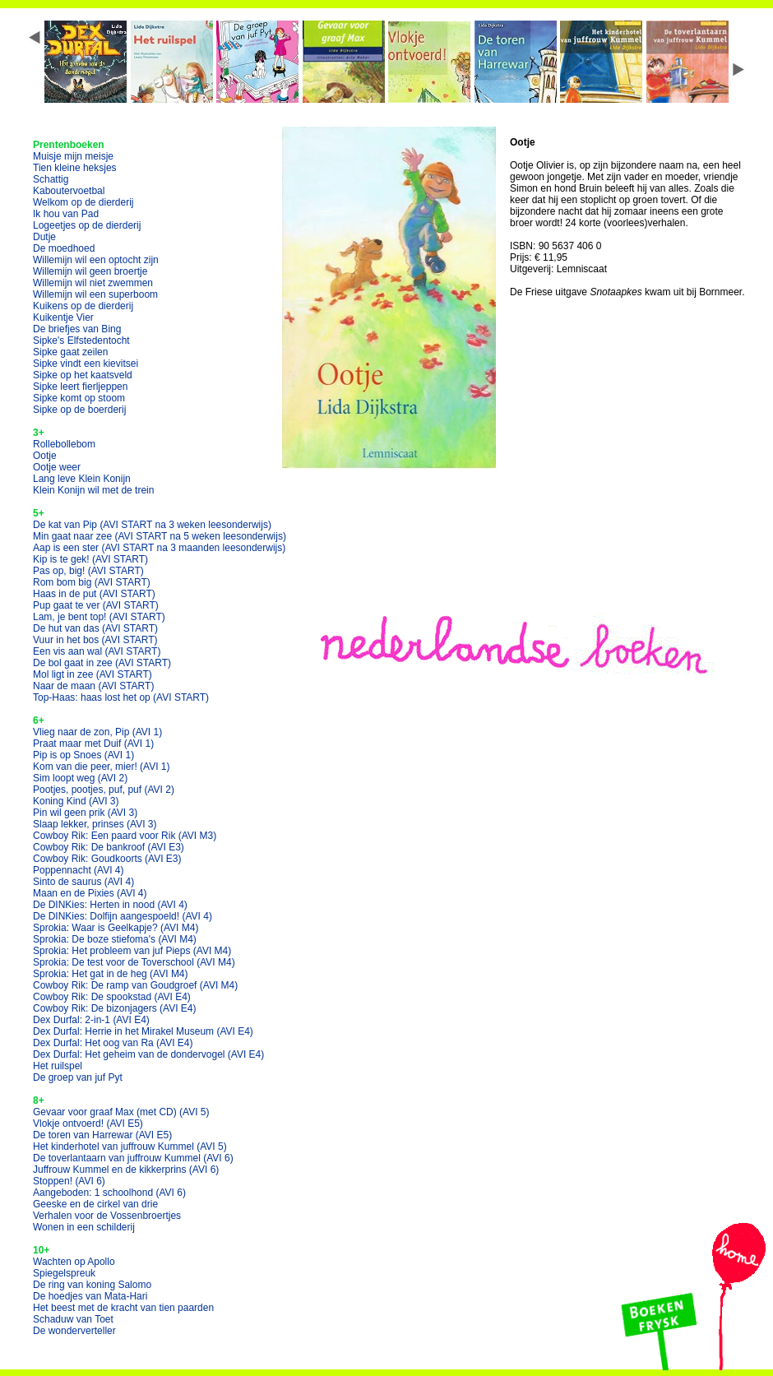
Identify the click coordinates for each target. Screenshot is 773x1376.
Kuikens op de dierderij (83, 306)
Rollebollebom (64, 444)
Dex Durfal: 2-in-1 (91, 1020)
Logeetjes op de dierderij (87, 225)
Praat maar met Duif (93, 743)
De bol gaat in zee (102, 663)
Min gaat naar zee (159, 536)
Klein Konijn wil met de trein (93, 490)
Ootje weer (57, 467)
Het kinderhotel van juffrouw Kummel (130, 1146)
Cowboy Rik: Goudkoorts (107, 858)
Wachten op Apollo (74, 1261)
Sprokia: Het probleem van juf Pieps (132, 951)
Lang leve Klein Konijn (82, 478)
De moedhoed (64, 248)
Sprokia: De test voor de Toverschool (134, 962)
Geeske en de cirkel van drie (95, 1204)
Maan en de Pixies (90, 893)
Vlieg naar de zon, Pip (97, 732)
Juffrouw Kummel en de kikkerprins (126, 1169)
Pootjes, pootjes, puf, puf (103, 789)
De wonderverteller (74, 1331)
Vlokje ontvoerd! (88, 1123)
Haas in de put (94, 594)
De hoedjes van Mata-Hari (90, 1296)
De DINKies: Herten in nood (110, 904)
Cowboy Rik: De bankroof (108, 847)
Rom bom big (91, 582)
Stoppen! (69, 1181)
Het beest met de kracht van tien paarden (123, 1307)
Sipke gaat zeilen (70, 352)
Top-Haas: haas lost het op (121, 697)
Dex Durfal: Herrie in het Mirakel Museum (143, 1031)
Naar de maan (93, 686)
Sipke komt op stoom (79, 398)
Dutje (44, 237)
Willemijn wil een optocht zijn (96, 260)
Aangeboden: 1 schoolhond (109, 1192)
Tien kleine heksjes (75, 168)
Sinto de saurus (83, 881)
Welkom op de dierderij (83, 202)
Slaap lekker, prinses (95, 824)
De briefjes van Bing (77, 329)
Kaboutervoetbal (68, 191)
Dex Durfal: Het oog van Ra (113, 1043)
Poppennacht (78, 870)
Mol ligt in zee (92, 674)
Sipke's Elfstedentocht (81, 340)
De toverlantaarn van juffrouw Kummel (133, 1158)
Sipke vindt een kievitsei (85, 363)
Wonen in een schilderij (84, 1227)
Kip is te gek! (90, 559)
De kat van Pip (152, 524)
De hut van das (95, 628)
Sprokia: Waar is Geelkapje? (115, 928)
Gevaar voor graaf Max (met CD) (121, 1112)
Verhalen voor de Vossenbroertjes (107, 1215)
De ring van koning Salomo (92, 1284)
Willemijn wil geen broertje (90, 271)
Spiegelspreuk (64, 1273)
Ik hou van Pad (66, 214)
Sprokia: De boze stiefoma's (115, 939)
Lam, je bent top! (99, 617)
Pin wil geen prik (85, 812)
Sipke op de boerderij (79, 409)
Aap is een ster (159, 548)
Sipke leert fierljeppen (80, 386)
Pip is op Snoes (83, 755)
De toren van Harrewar (102, 1135)
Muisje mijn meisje (73, 156)
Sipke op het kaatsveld (82, 375)
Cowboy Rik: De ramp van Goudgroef (135, 985)
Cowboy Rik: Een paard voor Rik (124, 835)
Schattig (50, 179)
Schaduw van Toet (73, 1319)
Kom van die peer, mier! (101, 766)
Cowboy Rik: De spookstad (112, 997)
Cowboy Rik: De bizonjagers (115, 1008)
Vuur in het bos (95, 640)
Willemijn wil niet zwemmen (93, 283)
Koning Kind (76, 801)
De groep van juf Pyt (78, 1077)
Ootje (45, 455)
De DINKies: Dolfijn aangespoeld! (122, 916)
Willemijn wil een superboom (95, 294)
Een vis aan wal (96, 651)
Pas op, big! (88, 571)
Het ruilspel (57, 1066)
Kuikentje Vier (63, 317)
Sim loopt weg (80, 778)
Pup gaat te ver (96, 605)
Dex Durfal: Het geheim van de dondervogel (148, 1054)
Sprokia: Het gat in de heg (110, 974)
